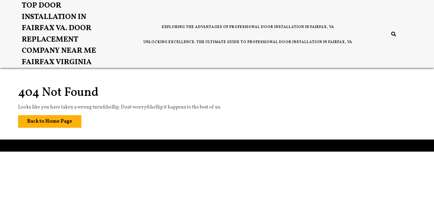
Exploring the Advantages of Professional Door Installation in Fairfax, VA (248, 27)
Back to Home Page (45, 120)
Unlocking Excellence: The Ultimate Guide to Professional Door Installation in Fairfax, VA (247, 42)
